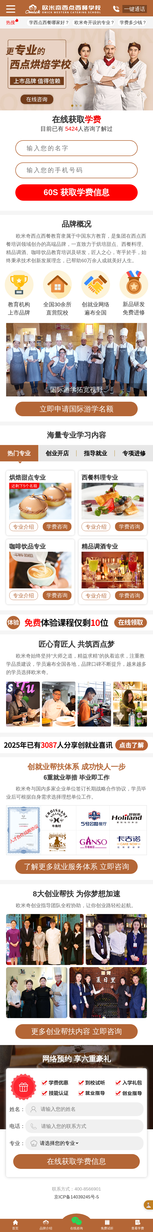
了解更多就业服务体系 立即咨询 (76, 867)
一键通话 (134, 9)
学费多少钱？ (133, 22)
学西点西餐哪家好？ (49, 22)
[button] (72, 106)
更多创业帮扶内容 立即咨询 (76, 1031)
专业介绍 (23, 527)
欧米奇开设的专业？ (94, 22)
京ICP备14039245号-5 (76, 1197)
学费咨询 (57, 527)
